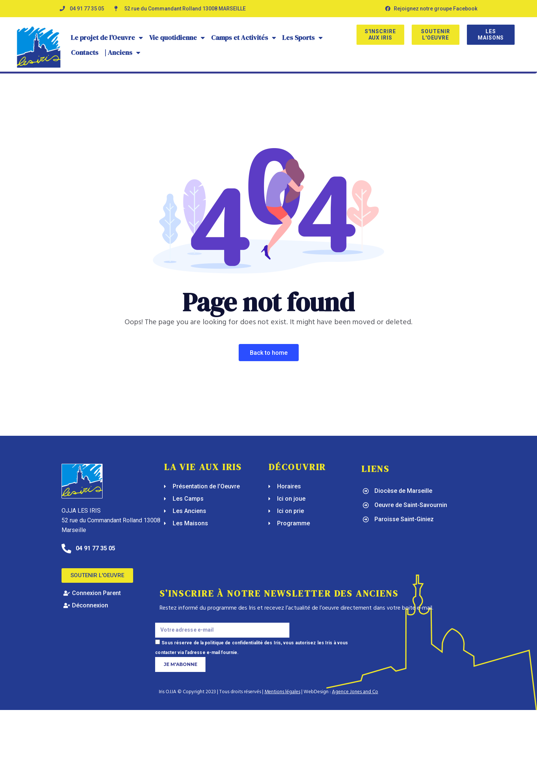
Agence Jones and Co (355, 692)
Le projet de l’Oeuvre (107, 38)
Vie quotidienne (177, 38)
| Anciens (122, 53)
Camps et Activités (243, 38)
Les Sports (302, 38)
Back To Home (269, 352)
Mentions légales (282, 692)
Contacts (84, 52)
